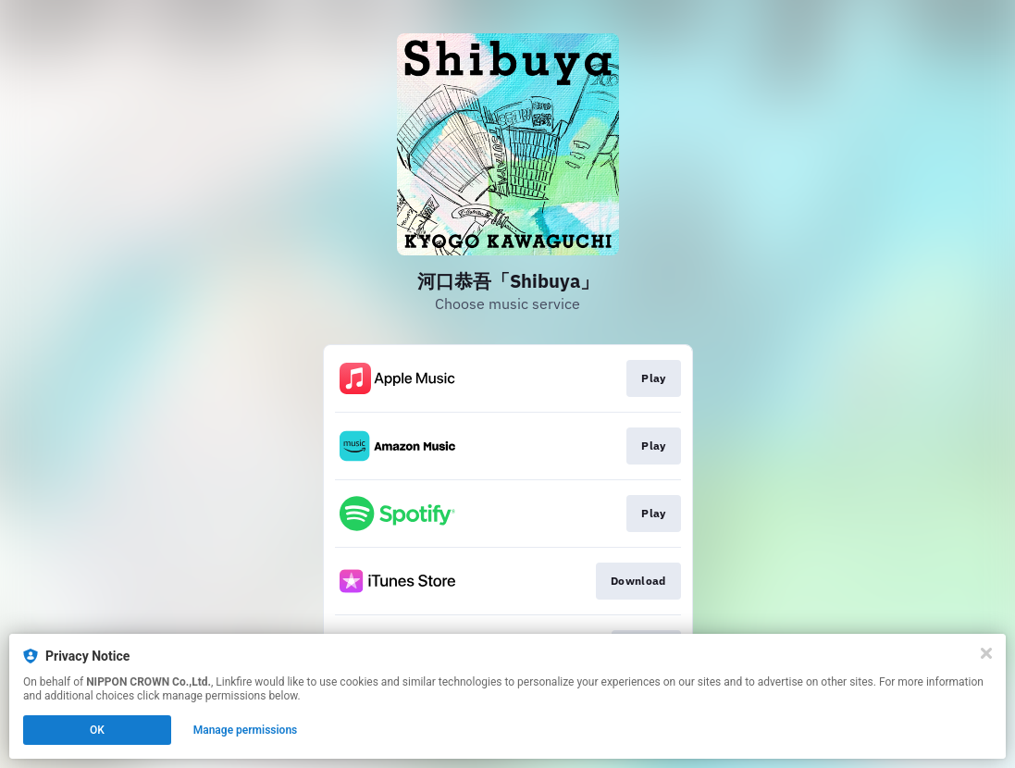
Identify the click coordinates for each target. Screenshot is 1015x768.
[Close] (986, 653)
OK (97, 730)
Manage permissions (245, 730)
